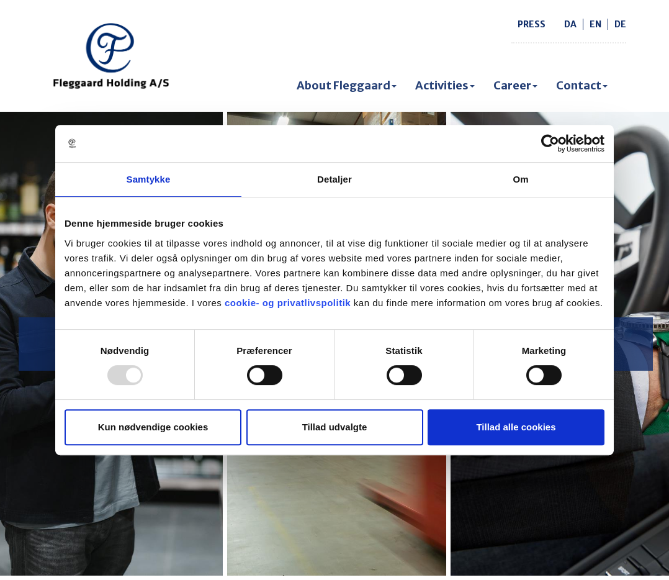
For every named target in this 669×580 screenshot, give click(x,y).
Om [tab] (520, 179)
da (570, 24)
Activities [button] (445, 85)
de (620, 24)
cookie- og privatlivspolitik (288, 302)
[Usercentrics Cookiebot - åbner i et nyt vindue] (550, 143)
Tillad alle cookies (515, 427)
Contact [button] (582, 85)
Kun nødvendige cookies (153, 427)
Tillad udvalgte (334, 427)
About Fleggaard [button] (347, 85)
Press (532, 24)
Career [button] (515, 85)
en (595, 24)
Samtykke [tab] (149, 179)
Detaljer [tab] (334, 179)
